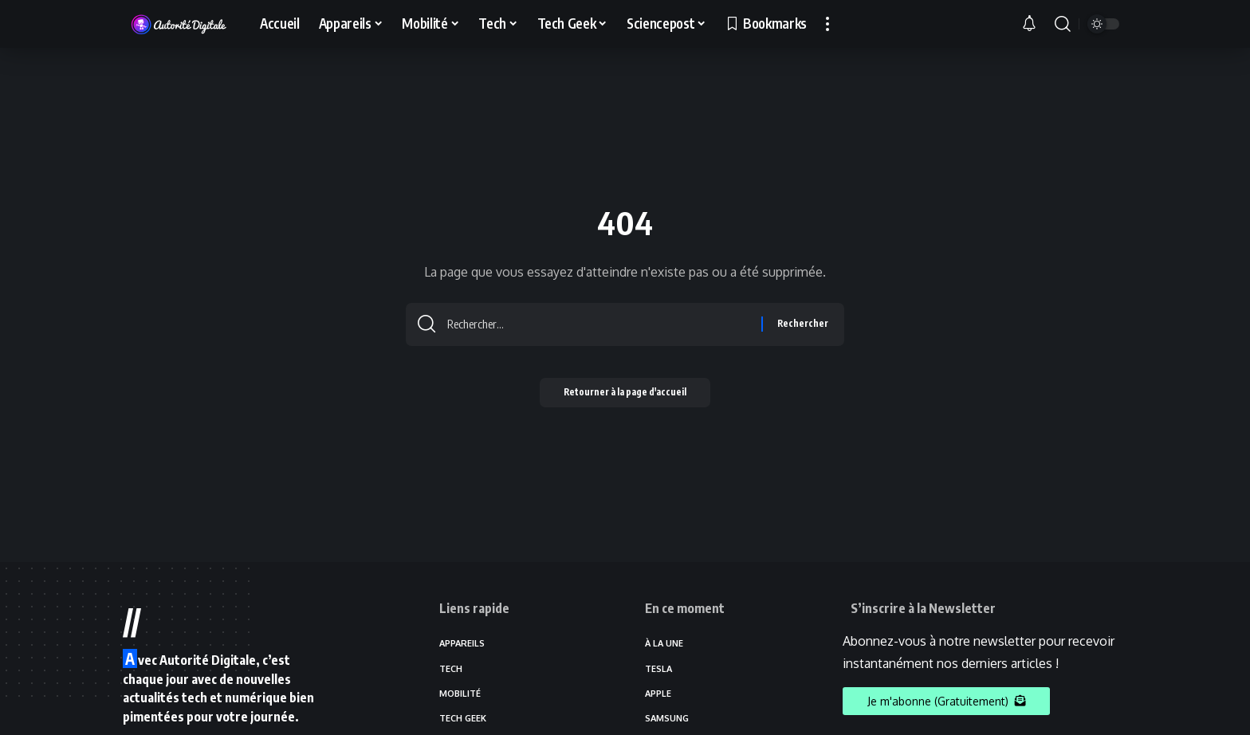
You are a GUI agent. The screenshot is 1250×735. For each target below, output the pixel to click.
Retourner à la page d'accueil (625, 397)
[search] (1063, 23)
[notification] (1034, 24)
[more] (827, 24)
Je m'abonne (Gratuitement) (946, 701)
